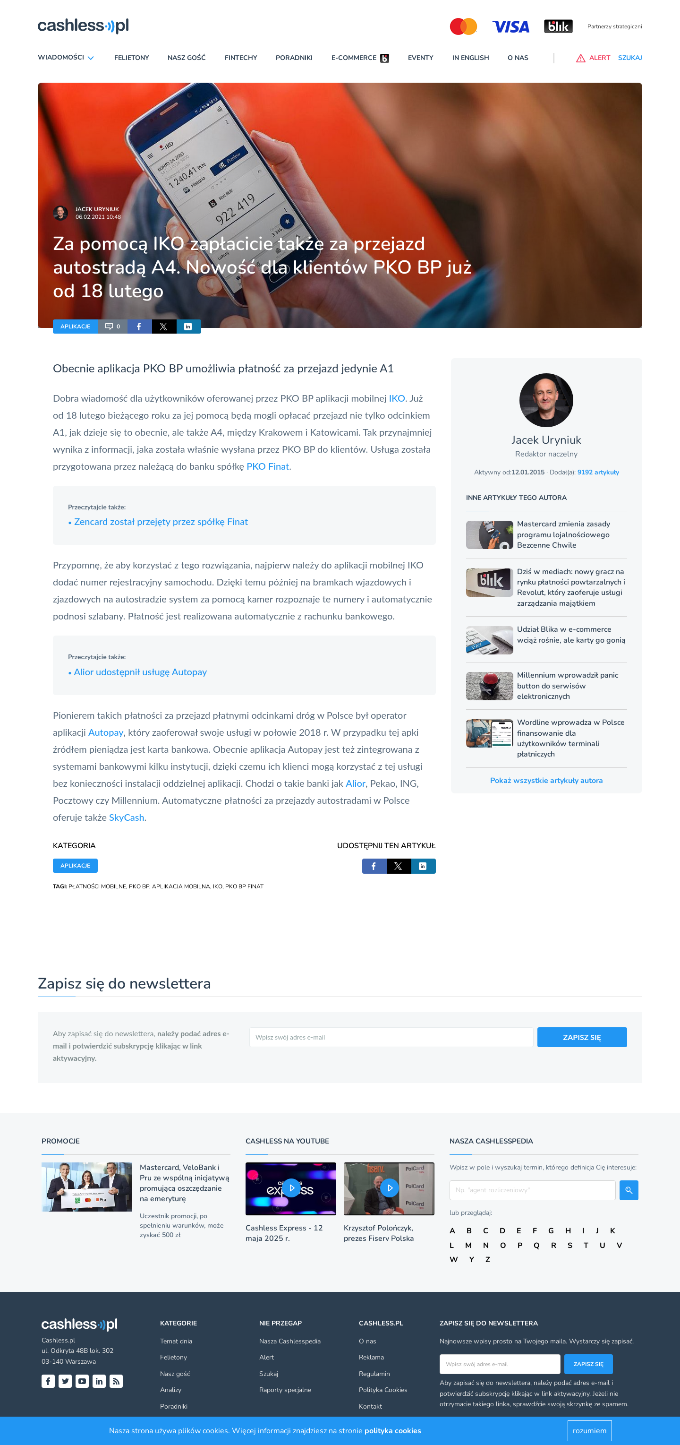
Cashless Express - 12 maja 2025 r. (284, 1233)
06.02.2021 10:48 (98, 217)
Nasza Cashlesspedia (290, 1341)
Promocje (61, 1141)
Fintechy (241, 57)
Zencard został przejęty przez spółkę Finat (158, 521)
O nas (518, 57)
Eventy (421, 57)
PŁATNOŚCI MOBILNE (97, 886)
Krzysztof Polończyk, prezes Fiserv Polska (379, 1233)
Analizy (170, 1389)
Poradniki (294, 57)
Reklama (371, 1357)
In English (470, 57)
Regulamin (374, 1373)
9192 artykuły (598, 472)
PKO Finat (267, 466)
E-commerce (354, 57)
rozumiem (590, 1431)
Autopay (105, 732)
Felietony (131, 57)
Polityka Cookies (383, 1389)
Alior (356, 783)
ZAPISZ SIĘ (582, 1036)
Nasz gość (187, 57)
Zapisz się (589, 1364)
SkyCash (126, 817)
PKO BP (139, 886)
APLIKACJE (75, 326)
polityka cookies (393, 1431)
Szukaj (268, 1373)
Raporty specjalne (285, 1389)
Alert (266, 1357)
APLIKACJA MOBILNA (181, 886)
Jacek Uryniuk (97, 209)
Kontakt (370, 1406)
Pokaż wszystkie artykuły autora (546, 780)
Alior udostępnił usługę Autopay (137, 671)
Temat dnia (176, 1341)
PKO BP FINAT (244, 886)
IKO (397, 398)
